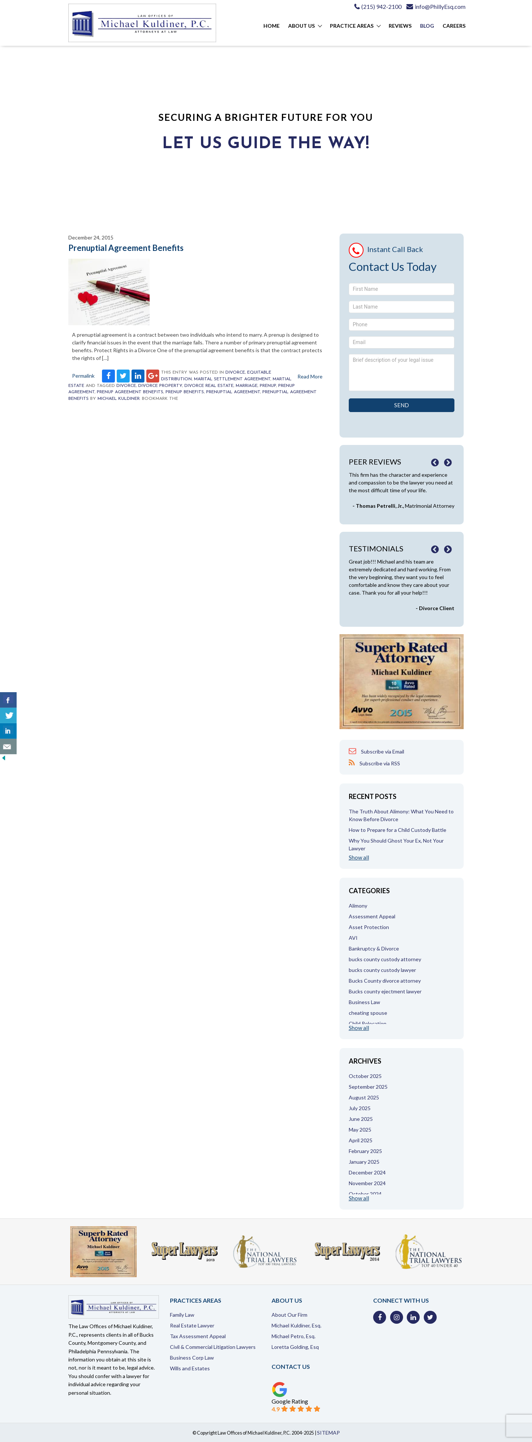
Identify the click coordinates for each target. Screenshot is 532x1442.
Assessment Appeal (372, 916)
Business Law (364, 1002)
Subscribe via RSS (374, 762)
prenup (268, 386)
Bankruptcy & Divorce (374, 948)
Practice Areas (352, 26)
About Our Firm (289, 1315)
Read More (310, 376)
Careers (454, 26)
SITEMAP (328, 1432)
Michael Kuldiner (119, 399)
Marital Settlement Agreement (232, 379)
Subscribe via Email (376, 751)
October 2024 (365, 1194)
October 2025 (365, 1076)
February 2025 (365, 1151)
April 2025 (360, 1140)
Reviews (400, 26)
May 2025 (360, 1129)
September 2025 (368, 1087)
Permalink (83, 376)
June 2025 (361, 1119)
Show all (359, 857)
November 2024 (367, 1183)
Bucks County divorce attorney (385, 980)
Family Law (182, 1315)
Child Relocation (367, 1023)
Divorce (235, 372)
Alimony (358, 905)
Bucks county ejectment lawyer (385, 991)
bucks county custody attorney (385, 959)
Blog (427, 26)
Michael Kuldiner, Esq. (296, 1325)
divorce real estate (208, 386)
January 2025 (364, 1162)
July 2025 (360, 1108)
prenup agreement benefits (130, 392)
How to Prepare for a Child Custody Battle (397, 830)
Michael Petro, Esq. (294, 1336)
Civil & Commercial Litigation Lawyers (213, 1347)
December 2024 (367, 1172)
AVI (353, 938)
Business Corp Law (192, 1357)
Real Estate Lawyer (192, 1325)
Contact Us (291, 1366)
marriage (247, 386)
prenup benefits (185, 392)
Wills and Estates (190, 1368)
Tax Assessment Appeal (198, 1336)
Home (271, 26)
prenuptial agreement (233, 392)
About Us (301, 26)
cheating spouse (368, 1013)
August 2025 (364, 1097)
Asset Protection (369, 927)
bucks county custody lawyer (382, 970)
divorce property (160, 386)
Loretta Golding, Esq (295, 1347)
